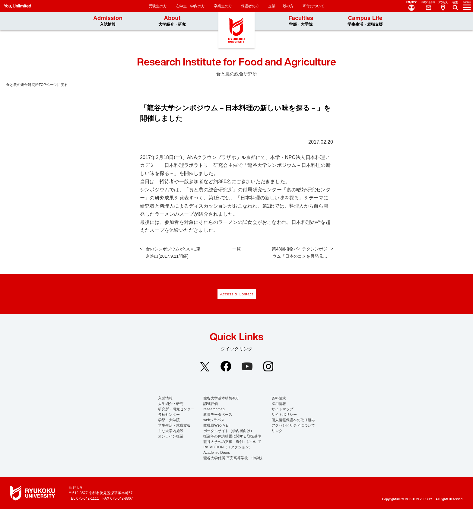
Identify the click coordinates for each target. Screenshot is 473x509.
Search (456, 4)
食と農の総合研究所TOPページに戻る (37, 85)
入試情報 (165, 398)
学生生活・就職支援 (174, 425)
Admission (107, 21)
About (172, 21)
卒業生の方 (223, 6)
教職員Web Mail (216, 425)
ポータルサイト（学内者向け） (228, 431)
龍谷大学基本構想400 (220, 398)
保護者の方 (250, 6)
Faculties (300, 21)
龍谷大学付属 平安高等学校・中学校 (232, 458)
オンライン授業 (170, 436)
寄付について (313, 6)
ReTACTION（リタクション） (227, 447)
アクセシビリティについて (293, 425)
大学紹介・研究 (170, 404)
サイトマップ (282, 409)
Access (443, 6)
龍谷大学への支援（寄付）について (232, 442)
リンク (276, 431)
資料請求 (278, 398)
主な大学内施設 (170, 431)
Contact (426, 6)
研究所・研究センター (176, 409)
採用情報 (278, 404)
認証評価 (210, 404)
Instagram (268, 366)
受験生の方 (158, 6)
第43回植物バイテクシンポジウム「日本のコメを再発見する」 (299, 253)
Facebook (226, 366)
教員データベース (217, 414)
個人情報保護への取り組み (293, 420)
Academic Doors (216, 452)
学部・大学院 (169, 420)
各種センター (169, 414)
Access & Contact (236, 294)
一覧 (236, 249)
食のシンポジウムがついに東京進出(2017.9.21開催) (173, 253)
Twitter (205, 367)
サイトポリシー (284, 414)
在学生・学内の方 (190, 6)
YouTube (247, 366)
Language (409, 6)
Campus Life (365, 21)
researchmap (213, 409)
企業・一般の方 (281, 6)
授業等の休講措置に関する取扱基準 (232, 436)
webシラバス (213, 420)
